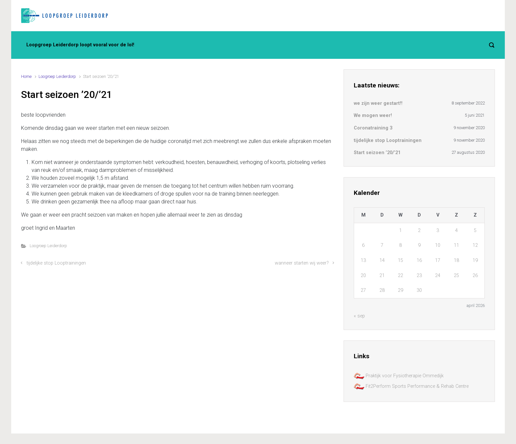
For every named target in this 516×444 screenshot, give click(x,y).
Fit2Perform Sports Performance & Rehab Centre (411, 386)
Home (26, 76)
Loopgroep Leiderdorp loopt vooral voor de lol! (80, 45)
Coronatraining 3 (373, 128)
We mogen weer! (373, 115)
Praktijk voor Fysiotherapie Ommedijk (399, 375)
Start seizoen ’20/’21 (377, 152)
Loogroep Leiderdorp (57, 76)
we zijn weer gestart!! (378, 103)
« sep (359, 316)
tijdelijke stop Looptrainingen (56, 263)
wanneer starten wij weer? (302, 263)
